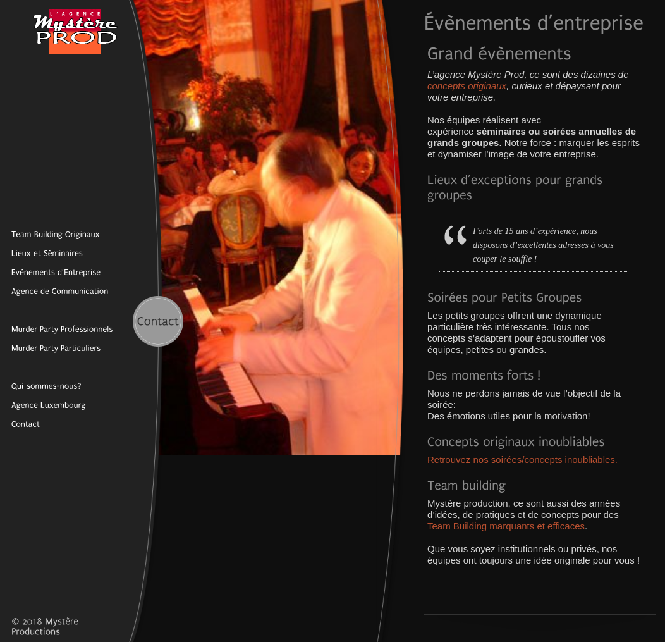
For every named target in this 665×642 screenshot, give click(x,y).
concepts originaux (466, 85)
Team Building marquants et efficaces (506, 526)
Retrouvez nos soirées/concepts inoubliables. (522, 459)
